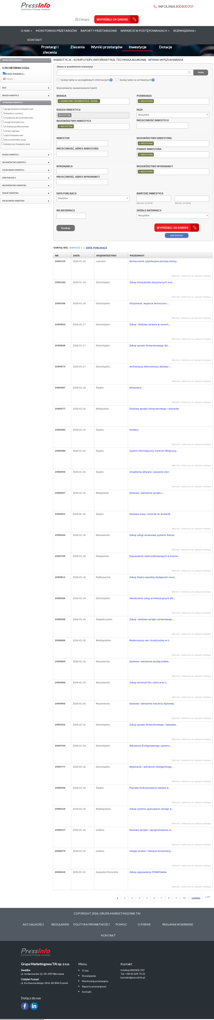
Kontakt (34, 39)
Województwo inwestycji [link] (14, 162)
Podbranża (144, 96)
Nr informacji (65, 210)
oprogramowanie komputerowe (18, 109)
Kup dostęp (176, 235)
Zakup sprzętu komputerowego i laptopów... (153, 724)
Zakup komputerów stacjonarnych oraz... (151, 282)
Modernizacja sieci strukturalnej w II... (150, 640)
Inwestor (62, 138)
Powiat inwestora (149, 149)
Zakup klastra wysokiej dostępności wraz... (153, 577)
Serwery (133, 430)
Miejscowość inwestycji (153, 120)
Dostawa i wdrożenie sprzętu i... (147, 493)
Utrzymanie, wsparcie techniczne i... (149, 303)
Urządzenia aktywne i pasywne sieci (149, 472)
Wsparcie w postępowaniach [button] (145, 30)
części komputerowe (13, 135)
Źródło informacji (149, 210)
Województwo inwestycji (73, 121)
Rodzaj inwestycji (68, 110)
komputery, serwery (13, 113)
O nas (85, 970)
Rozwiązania (89, 975)
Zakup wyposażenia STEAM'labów (148, 872)
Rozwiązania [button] (184, 30)
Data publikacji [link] (9, 178)
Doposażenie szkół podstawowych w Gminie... (154, 556)
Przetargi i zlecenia (49, 49)
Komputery (135, 387)
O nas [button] (26, 30)
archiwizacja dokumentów (16, 126)
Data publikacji (66, 193)
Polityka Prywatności (91, 924)
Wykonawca (64, 166)
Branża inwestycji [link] (10, 96)
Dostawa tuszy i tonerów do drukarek (150, 514)
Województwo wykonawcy (155, 166)
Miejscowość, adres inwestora (77, 148)
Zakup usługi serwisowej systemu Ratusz (152, 535)
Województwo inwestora (154, 138)
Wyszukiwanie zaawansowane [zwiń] (76, 88)
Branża (61, 96)
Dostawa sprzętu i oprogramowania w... (151, 830)
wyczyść (9, 79)
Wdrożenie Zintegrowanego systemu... (150, 746)
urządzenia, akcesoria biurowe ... (19, 117)
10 (184, 898)
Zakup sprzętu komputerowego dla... (149, 345)
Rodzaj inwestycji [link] (10, 155)
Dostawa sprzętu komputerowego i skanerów (154, 409)
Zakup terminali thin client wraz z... (148, 682)
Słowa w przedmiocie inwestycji (75, 67)
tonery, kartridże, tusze (15, 139)
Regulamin (60, 924)
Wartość (75, 248)
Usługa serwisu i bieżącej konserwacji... (151, 851)
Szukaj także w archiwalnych (133, 80)
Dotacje (165, 47)
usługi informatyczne (14, 122)
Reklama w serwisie (177, 924)
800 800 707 (184, 6)
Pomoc (121, 924)
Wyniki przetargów (106, 47)
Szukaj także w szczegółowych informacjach (82, 80)
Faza (140, 110)
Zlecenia (77, 47)
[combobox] (92, 101)
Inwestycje (137, 47)
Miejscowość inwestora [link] (13, 201)
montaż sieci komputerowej (17, 144)
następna (195, 898)
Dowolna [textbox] (63, 198)
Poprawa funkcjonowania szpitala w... (149, 788)
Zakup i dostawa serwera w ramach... (150, 324)
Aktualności (33, 924)
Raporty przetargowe (99, 30)
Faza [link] (4, 88)
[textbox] (102, 101)
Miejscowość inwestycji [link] (13, 170)
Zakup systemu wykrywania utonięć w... (151, 809)
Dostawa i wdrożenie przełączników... (149, 661)
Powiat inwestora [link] (10, 193)
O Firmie (144, 924)
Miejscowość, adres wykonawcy (78, 177)
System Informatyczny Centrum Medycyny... (153, 451)
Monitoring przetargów (56, 30)
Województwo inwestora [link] (14, 185)
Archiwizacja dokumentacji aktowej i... (150, 366)
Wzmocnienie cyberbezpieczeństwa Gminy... (153, 261)
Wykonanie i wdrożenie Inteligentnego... (151, 767)
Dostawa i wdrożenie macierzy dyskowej (151, 703)
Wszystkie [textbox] (143, 115)
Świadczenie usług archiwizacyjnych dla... (152, 598)
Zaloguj (82, 19)
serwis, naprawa (11, 131)
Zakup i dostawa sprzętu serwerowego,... (152, 619)
